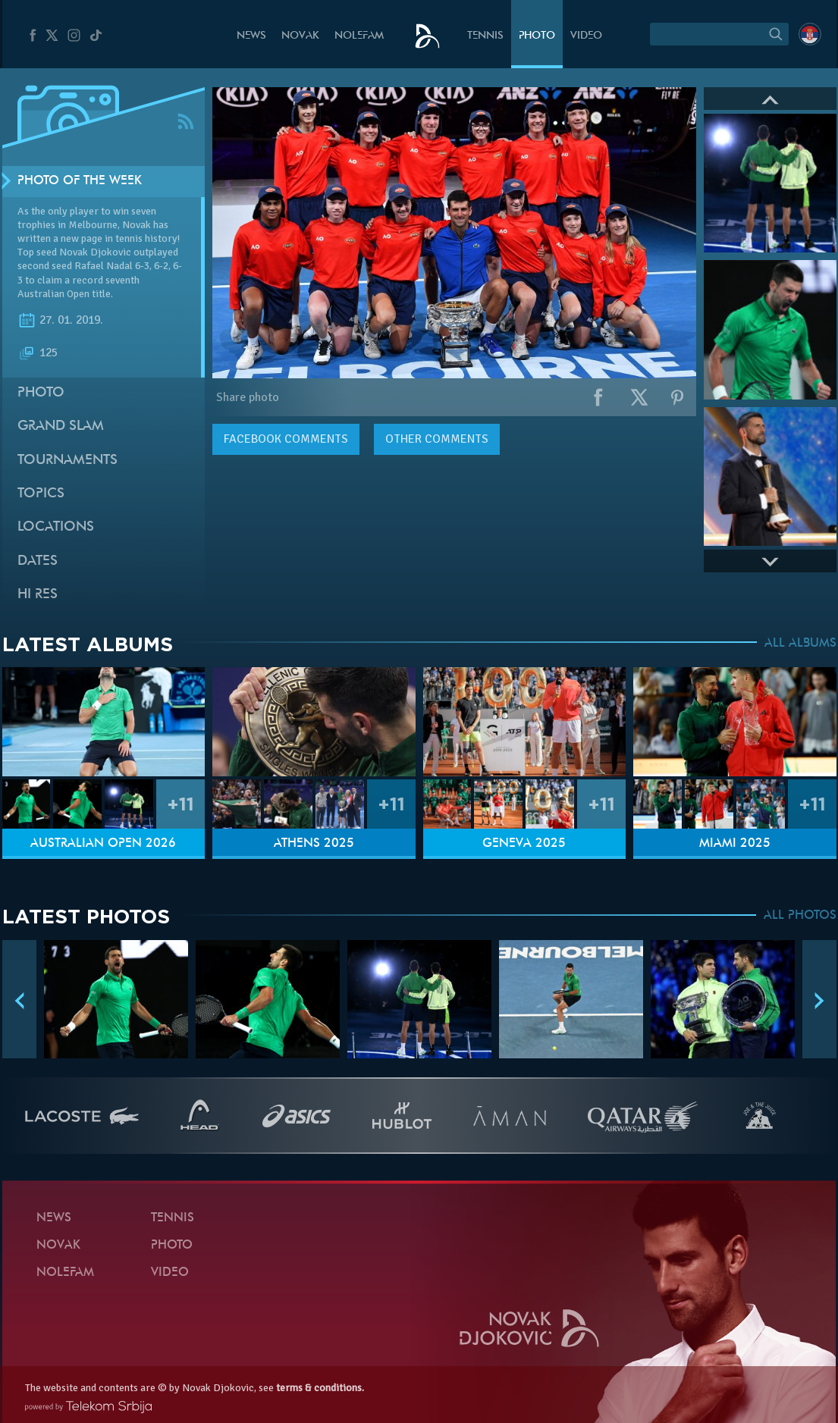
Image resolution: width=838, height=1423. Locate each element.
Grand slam (60, 426)
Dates (37, 561)
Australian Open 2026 (103, 844)
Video (586, 36)
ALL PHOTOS (800, 916)
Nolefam (359, 36)
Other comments (436, 439)
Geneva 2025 (524, 844)
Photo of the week (79, 181)
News (251, 36)
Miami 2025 (735, 844)
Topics (40, 494)
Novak (300, 36)
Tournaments (67, 460)
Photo (537, 36)
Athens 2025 (314, 844)
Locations (55, 527)
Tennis (485, 36)
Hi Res (37, 595)
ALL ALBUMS (800, 644)
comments (286, 439)
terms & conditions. (320, 1387)
